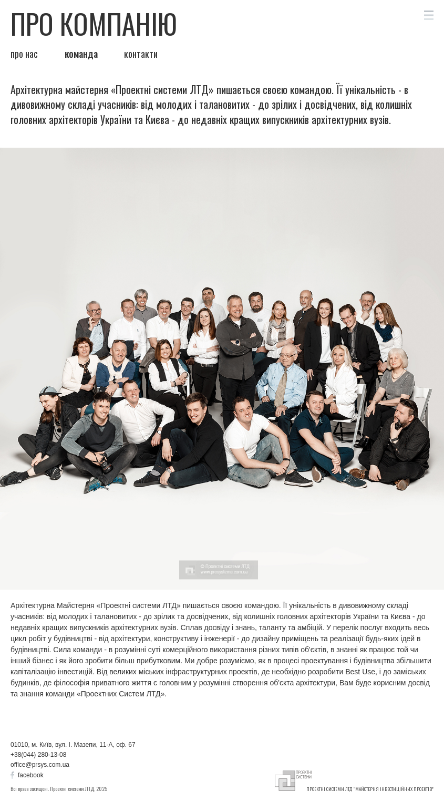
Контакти (141, 53)
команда (81, 53)
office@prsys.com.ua (40, 765)
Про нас (24, 53)
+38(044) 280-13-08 (38, 755)
